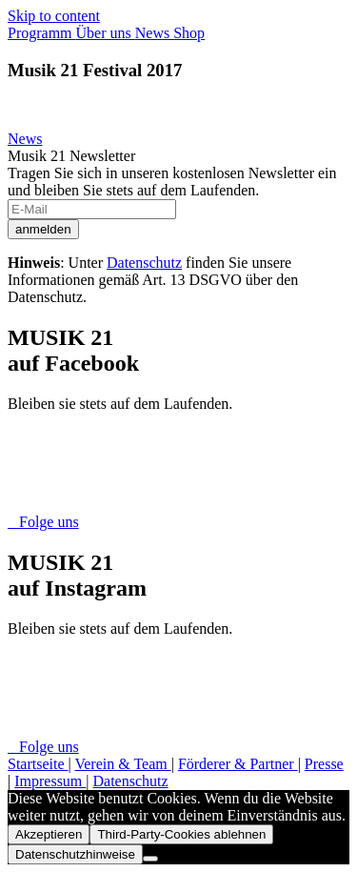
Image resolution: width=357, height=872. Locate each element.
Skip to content (54, 16)
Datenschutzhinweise (75, 854)
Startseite (38, 764)
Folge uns (43, 522)
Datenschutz (144, 262)
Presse (324, 764)
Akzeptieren (48, 834)
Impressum (50, 781)
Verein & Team (122, 764)
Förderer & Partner (238, 764)
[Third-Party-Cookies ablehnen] (150, 859)
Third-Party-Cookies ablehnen (181, 834)
